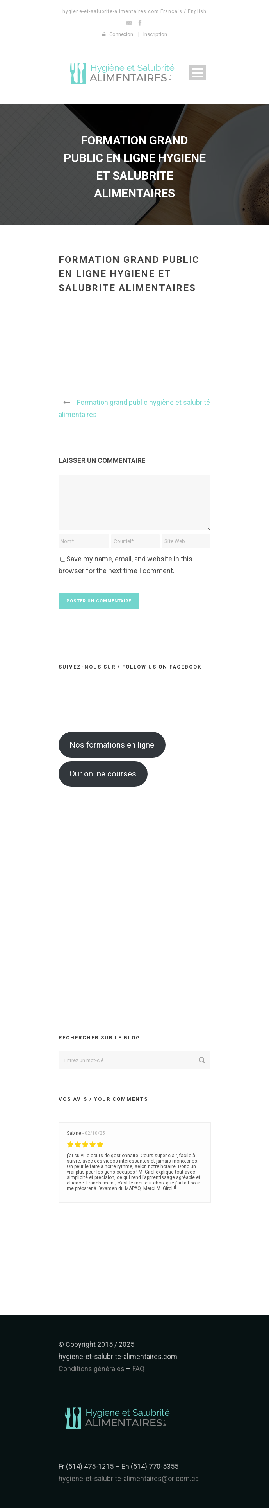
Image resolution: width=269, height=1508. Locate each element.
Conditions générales (92, 1368)
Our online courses (102, 773)
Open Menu (197, 72)
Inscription (155, 34)
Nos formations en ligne (111, 745)
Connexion (121, 34)
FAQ (138, 1368)
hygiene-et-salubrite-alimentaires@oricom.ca (129, 1478)
